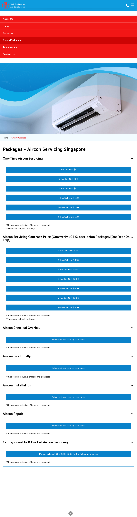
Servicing (8, 33)
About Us (8, 19)
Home (6, 26)
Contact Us (9, 54)
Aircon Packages (12, 40)
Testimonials (10, 47)
